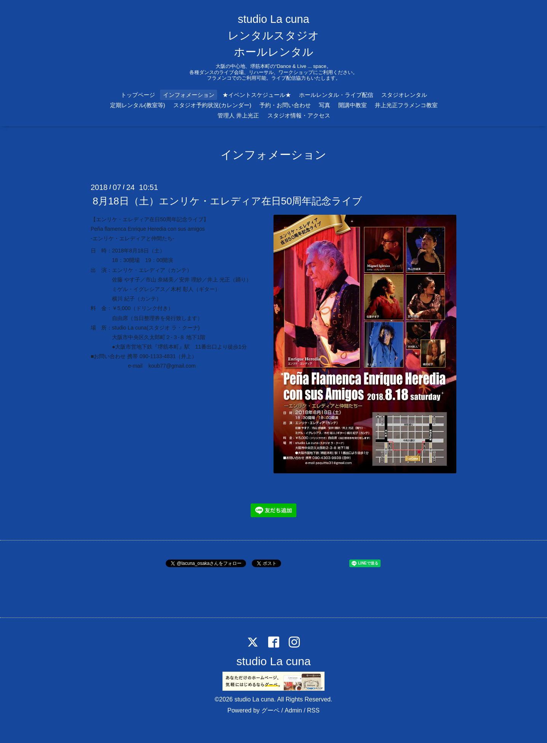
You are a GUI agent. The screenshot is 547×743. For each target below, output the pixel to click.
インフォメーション (188, 95)
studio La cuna (273, 661)
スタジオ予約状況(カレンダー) (212, 105)
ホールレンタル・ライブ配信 (336, 95)
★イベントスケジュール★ (256, 95)
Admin (293, 710)
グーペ (270, 710)
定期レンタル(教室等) (137, 105)
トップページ (138, 95)
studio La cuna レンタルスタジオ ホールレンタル (273, 35)
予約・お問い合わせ (285, 105)
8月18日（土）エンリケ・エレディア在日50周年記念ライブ (227, 200)
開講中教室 (352, 105)
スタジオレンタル (404, 95)
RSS (313, 710)
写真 (324, 105)
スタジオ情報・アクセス (298, 115)
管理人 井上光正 (238, 115)
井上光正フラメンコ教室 (406, 105)
